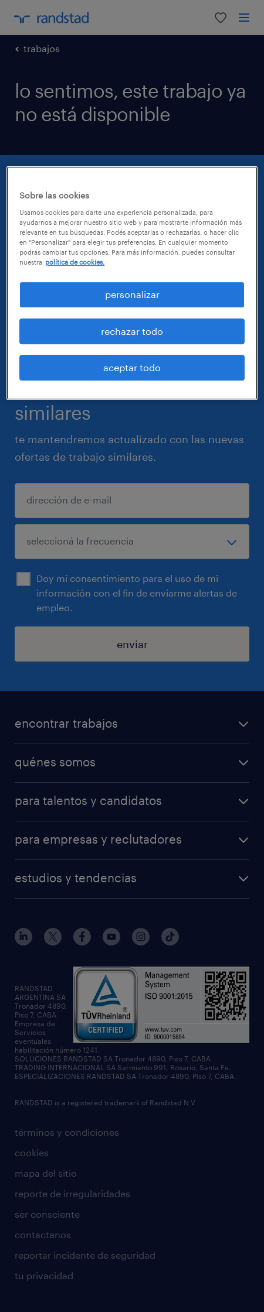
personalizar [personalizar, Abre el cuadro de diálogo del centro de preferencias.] (132, 294)
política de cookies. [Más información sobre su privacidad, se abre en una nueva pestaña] (74, 262)
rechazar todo (132, 331)
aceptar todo (132, 367)
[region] (132, 283)
